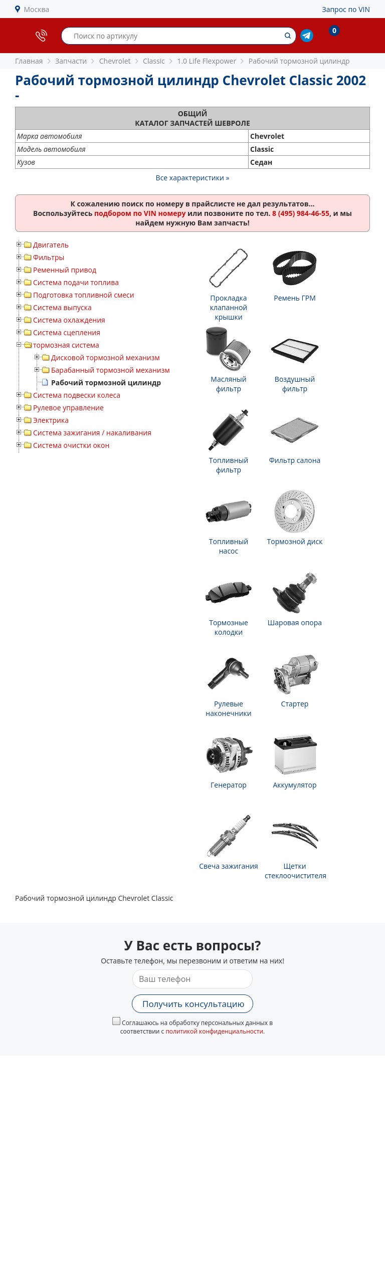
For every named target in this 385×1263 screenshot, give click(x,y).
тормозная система (66, 345)
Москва (37, 9)
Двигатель (51, 244)
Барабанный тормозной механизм (110, 370)
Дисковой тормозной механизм (105, 357)
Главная (29, 61)
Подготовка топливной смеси (83, 295)
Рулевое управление (68, 407)
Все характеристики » (193, 177)
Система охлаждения (69, 320)
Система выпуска (62, 307)
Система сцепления (66, 332)
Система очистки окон (71, 445)
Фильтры (48, 257)
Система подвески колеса (76, 395)
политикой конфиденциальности (214, 1031)
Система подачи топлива (76, 282)
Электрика (51, 420)
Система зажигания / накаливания (92, 432)
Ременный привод (64, 270)
